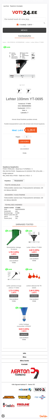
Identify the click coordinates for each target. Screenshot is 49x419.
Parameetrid (18, 181)
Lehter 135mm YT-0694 (34, 247)
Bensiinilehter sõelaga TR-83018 (14, 248)
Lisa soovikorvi (24, 149)
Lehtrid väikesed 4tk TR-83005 (34, 287)
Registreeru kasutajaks (16, 6)
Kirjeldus (8, 181)
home (4, 42)
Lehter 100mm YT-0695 (37, 42)
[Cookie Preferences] (3, 416)
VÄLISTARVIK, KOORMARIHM (15, 42)
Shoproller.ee (43, 416)
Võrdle (24, 153)
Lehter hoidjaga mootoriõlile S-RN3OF (24, 325)
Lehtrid (27, 42)
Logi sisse (6, 6)
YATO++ (28, 108)
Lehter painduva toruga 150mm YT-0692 (13, 287)
